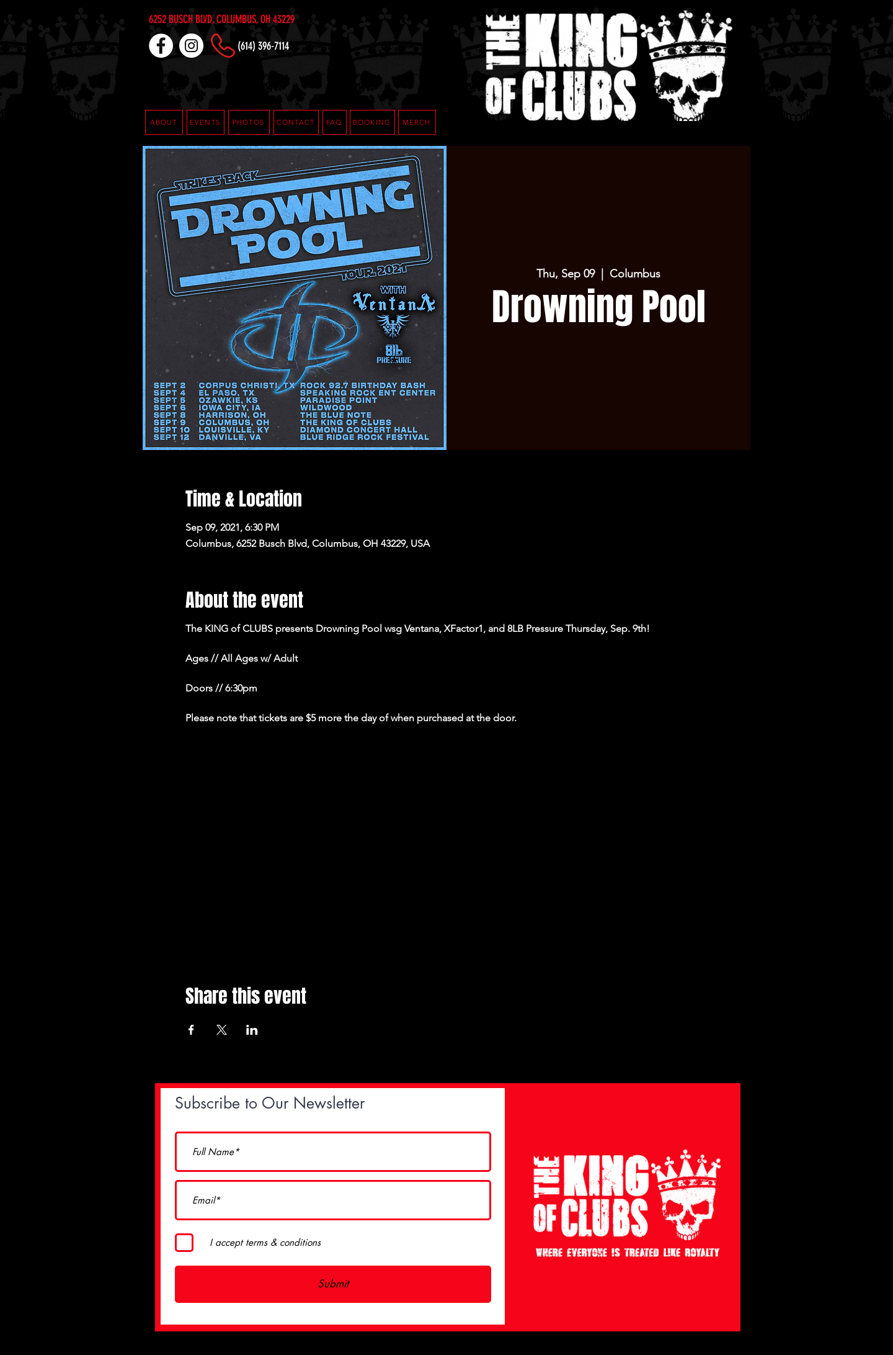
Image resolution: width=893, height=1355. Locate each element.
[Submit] (333, 1284)
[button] (334, 122)
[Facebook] (161, 46)
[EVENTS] (205, 122)
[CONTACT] (296, 122)
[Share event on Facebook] (191, 1030)
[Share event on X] (222, 1030)
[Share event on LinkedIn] (252, 1030)
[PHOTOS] (249, 122)
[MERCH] (417, 122)
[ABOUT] (164, 122)
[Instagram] (191, 46)
